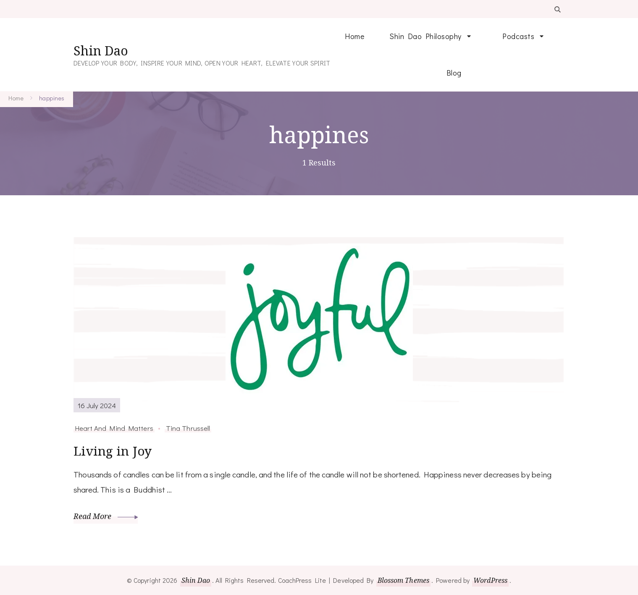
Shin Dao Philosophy (425, 36)
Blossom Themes (403, 580)
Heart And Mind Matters (114, 427)
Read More (106, 516)
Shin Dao (101, 50)
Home (354, 36)
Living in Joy (113, 450)
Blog (454, 73)
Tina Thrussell (188, 427)
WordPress (490, 580)
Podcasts (518, 36)
